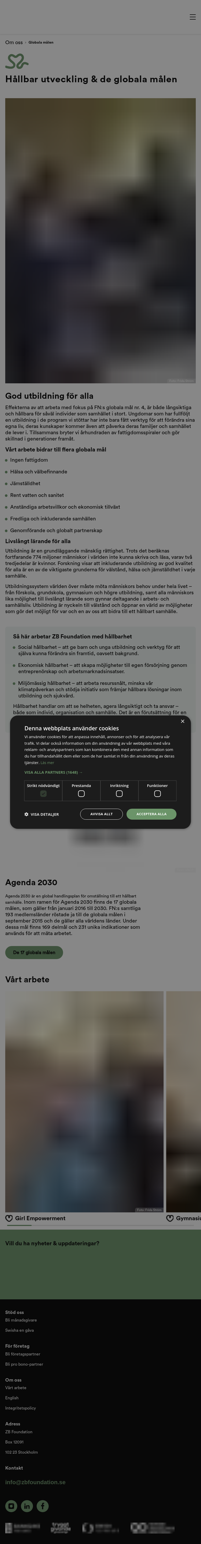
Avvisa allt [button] (98, 813)
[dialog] (100, 772)
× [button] (183, 721)
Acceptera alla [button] (150, 813)
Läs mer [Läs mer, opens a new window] (48, 762)
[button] (100, 771)
